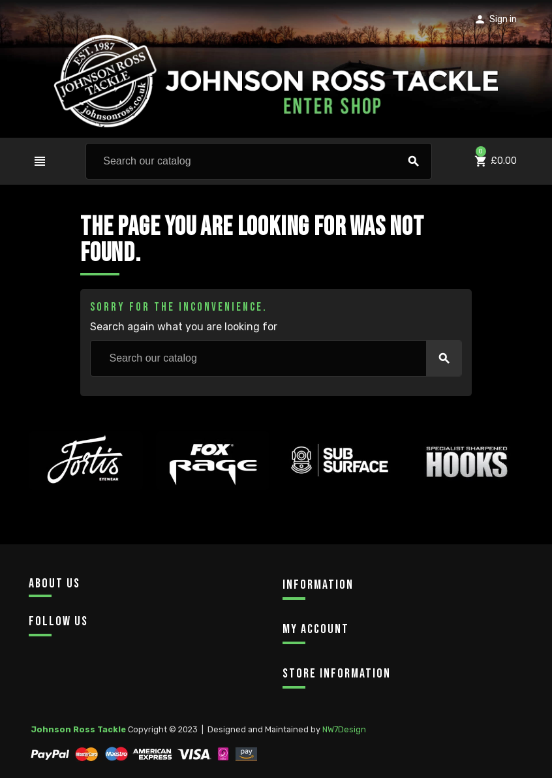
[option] (85, 490)
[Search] (258, 161)
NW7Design (344, 729)
